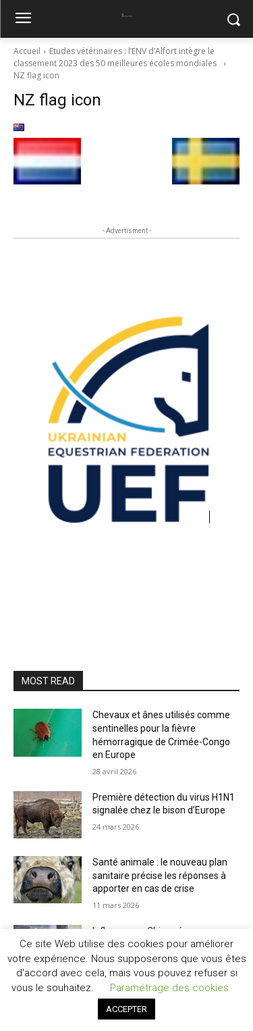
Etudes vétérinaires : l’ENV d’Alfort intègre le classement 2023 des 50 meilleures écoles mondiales (117, 57)
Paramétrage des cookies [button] (169, 988)
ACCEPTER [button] (126, 1009)
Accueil (26, 51)
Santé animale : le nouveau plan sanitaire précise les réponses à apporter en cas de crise (159, 875)
